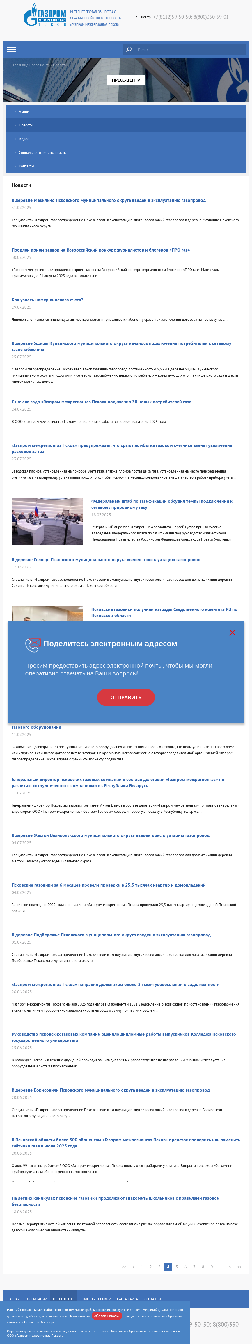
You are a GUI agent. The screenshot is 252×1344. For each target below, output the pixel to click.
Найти (129, 49)
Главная (19, 65)
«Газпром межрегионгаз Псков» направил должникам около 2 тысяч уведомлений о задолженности (116, 984)
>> (239, 1267)
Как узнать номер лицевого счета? (47, 299)
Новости (26, 125)
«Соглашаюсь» (107, 1315)
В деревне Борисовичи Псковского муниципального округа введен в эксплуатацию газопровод (111, 1090)
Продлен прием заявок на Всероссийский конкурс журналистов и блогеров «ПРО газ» (101, 250)
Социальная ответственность (42, 152)
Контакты (26, 166)
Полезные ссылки (95, 1299)
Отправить (125, 697)
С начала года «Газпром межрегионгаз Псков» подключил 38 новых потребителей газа (101, 401)
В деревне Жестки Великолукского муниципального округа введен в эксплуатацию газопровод (111, 835)
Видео (24, 138)
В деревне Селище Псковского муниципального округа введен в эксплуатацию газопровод (106, 559)
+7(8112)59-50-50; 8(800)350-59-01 (191, 17)
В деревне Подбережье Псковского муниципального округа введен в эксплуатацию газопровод (111, 934)
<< (124, 1267)
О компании (36, 1299)
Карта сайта (127, 1299)
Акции (24, 111)
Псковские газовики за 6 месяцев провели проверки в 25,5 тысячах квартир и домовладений (109, 885)
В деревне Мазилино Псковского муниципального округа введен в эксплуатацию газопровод (109, 200)
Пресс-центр (39, 65)
